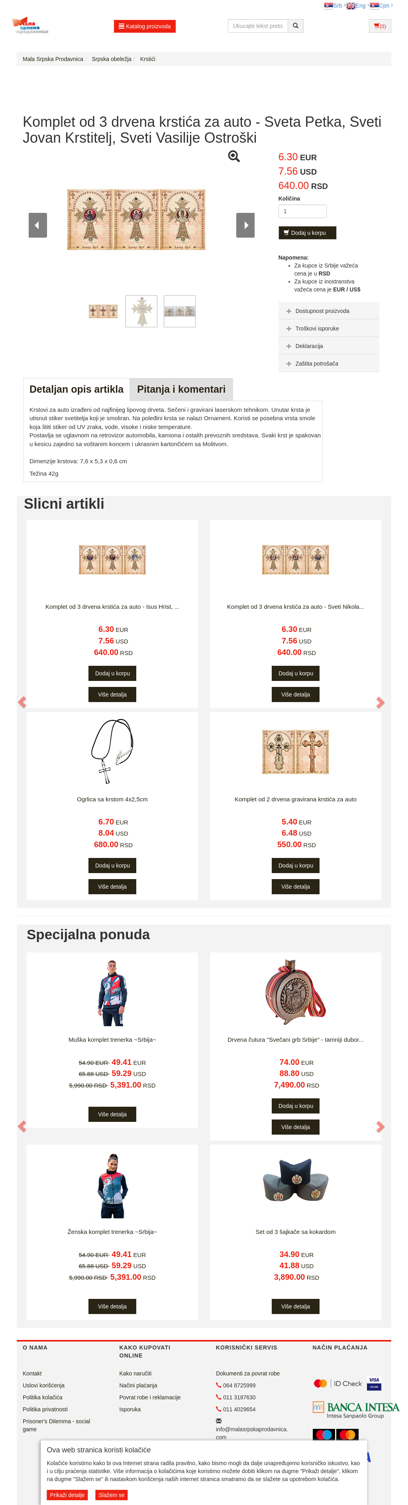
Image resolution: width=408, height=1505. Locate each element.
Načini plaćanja (138, 1385)
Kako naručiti (136, 1373)
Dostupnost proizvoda (316, 311)
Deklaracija (303, 346)
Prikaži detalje (67, 1495)
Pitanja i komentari (181, 389)
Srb (333, 5)
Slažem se (111, 1495)
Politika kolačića (43, 1397)
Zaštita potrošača (311, 363)
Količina (289, 198)
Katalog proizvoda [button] (145, 26)
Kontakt (32, 1373)
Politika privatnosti (45, 1409)
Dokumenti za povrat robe (248, 1373)
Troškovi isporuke (311, 328)
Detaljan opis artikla (76, 389)
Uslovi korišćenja (44, 1385)
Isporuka (130, 1409)
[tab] (329, 310)
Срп (379, 5)
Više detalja (112, 694)
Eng (356, 5)
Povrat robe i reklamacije (150, 1397)
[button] (22, 702)
